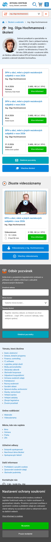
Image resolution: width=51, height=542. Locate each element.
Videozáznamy (10, 418)
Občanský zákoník (11, 370)
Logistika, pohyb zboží (13, 364)
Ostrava (7, 432)
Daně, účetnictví (10, 353)
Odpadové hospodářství (14, 375)
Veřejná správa (10, 395)
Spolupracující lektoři (13, 455)
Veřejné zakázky (11, 398)
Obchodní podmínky (12, 472)
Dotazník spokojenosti (13, 449)
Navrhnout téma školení (14, 452)
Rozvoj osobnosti (11, 384)
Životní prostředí (11, 403)
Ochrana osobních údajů (14, 378)
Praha (6, 435)
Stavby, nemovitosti (12, 392)
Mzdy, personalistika (12, 367)
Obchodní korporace (12, 372)
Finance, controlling (12, 358)
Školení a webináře (16, 22)
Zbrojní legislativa (11, 400)
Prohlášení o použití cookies (16, 467)
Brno (6, 429)
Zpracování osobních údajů (15, 470)
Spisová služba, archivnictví (15, 389)
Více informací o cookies (12, 516)
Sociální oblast (10, 386)
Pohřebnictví (9, 381)
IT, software (9, 361)
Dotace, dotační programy (15, 356)
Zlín (5, 438)
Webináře (8, 415)
